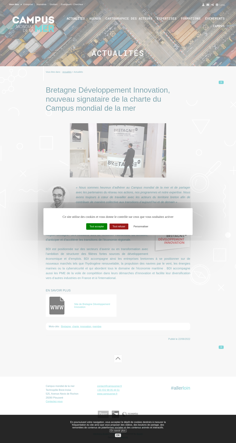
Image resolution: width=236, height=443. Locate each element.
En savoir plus (118, 436)
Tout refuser (119, 226)
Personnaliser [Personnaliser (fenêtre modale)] (141, 226)
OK (118, 441)
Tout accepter (97, 226)
